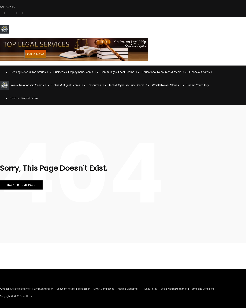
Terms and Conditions (202, 288)
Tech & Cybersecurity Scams (126, 85)
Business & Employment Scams (73, 72)
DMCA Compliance (104, 288)
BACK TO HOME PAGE (21, 185)
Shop (13, 98)
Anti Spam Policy (43, 288)
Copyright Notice (66, 288)
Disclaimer (84, 288)
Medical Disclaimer (128, 288)
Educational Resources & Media (162, 72)
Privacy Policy (149, 288)
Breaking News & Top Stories (28, 72)
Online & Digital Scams (65, 85)
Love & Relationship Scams (27, 85)
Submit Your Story (198, 85)
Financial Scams (199, 72)
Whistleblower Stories (165, 85)
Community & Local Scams (117, 72)
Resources (94, 85)
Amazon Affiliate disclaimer (15, 288)
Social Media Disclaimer (174, 288)
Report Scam (29, 98)
